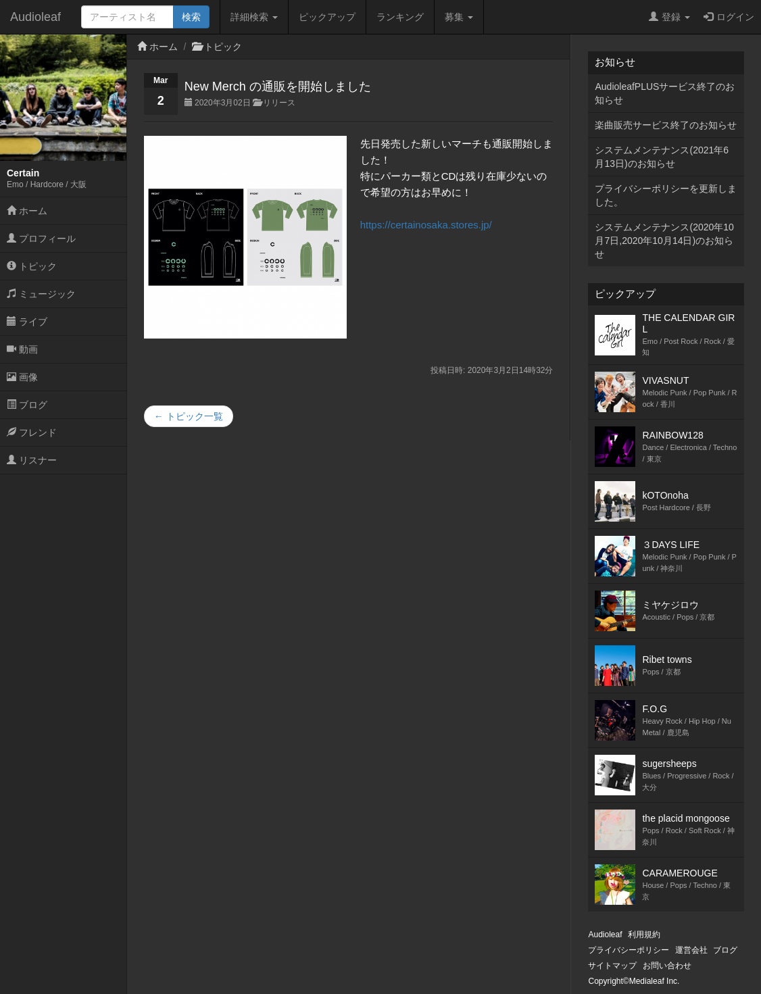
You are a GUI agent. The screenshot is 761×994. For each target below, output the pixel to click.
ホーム (27, 210)
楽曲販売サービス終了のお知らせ (666, 125)
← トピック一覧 (188, 416)
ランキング (400, 16)
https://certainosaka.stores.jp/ (426, 224)
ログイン (729, 16)
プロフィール (41, 238)
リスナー (32, 460)
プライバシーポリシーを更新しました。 (666, 195)
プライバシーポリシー (628, 950)
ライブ (27, 321)
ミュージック (41, 294)
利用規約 (644, 934)
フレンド (32, 432)
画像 (22, 377)
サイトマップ (612, 965)
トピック (32, 266)
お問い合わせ (667, 965)
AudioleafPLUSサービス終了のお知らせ (665, 93)
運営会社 (691, 950)
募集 (459, 16)
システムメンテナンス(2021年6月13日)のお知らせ (662, 157)
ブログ (27, 404)
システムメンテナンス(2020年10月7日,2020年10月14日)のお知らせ (664, 240)
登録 (669, 16)
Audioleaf (35, 17)
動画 (22, 349)
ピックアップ (327, 16)
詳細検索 (254, 16)
